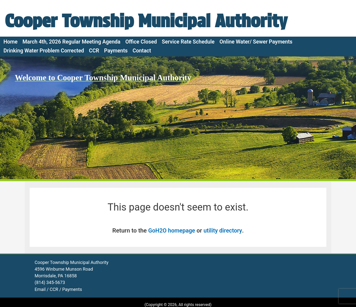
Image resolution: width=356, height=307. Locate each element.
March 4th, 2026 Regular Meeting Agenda (71, 73)
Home (10, 73)
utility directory (224, 262)
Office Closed (141, 73)
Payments (116, 82)
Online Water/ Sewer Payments (256, 73)
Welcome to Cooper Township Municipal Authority (106, 109)
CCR (94, 82)
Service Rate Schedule (188, 73)
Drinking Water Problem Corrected (43, 82)
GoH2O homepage (171, 262)
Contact (142, 82)
